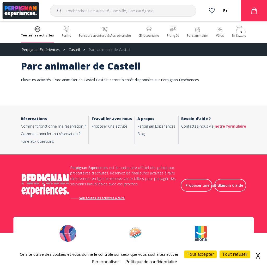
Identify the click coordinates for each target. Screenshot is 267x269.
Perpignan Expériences (41, 49)
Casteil (74, 49)
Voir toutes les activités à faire (107, 198)
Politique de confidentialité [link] (151, 262)
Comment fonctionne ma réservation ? (53, 126)
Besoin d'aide (231, 187)
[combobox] (123, 11)
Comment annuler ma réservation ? (50, 133)
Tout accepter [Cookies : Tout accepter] (200, 254)
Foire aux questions (37, 141)
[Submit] (60, 10)
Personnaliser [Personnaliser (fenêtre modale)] (105, 262)
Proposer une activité (109, 126)
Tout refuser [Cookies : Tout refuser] (234, 254)
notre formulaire (230, 126)
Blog (141, 133)
